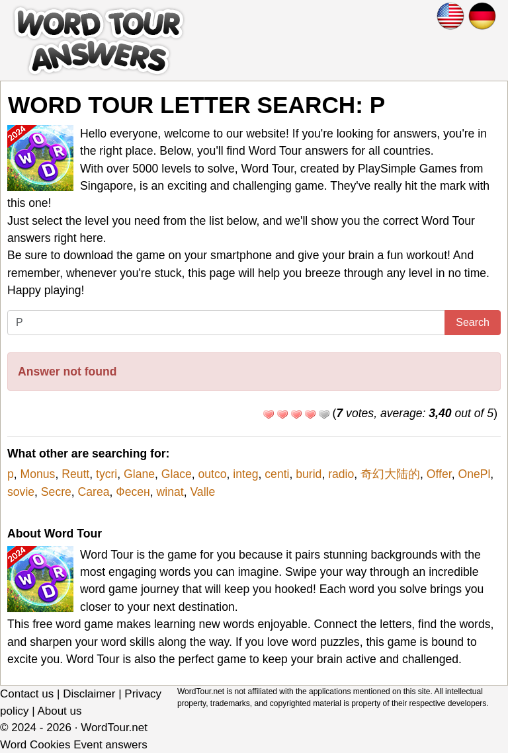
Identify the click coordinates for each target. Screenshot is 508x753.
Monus (38, 474)
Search (472, 322)
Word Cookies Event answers (74, 744)
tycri (106, 474)
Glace (176, 474)
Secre (56, 491)
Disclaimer (89, 694)
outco (212, 474)
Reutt (75, 474)
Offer (439, 474)
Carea (94, 491)
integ (245, 474)
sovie (20, 491)
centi (277, 474)
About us (59, 711)
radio (341, 474)
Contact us (27, 694)
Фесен (132, 491)
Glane (139, 474)
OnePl (474, 474)
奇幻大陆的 (390, 474)
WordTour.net (114, 727)
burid (308, 474)
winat (170, 491)
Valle (202, 491)
